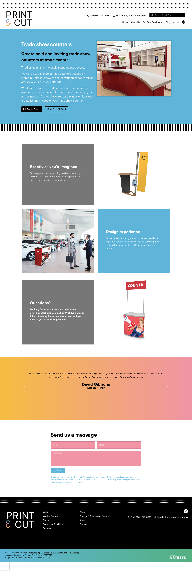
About (82, 520)
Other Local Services (58, 552)
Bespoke (47, 528)
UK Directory (74, 552)
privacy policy (101, 480)
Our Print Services (152, 22)
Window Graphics (51, 516)
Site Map (45, 552)
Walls (45, 512)
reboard (63, 96)
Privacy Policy (34, 552)
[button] (24, 385)
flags (84, 96)
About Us (135, 22)
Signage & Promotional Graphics (95, 516)
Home (125, 22)
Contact (177, 22)
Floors (46, 520)
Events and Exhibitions (53, 524)
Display (83, 512)
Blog (168, 22)
